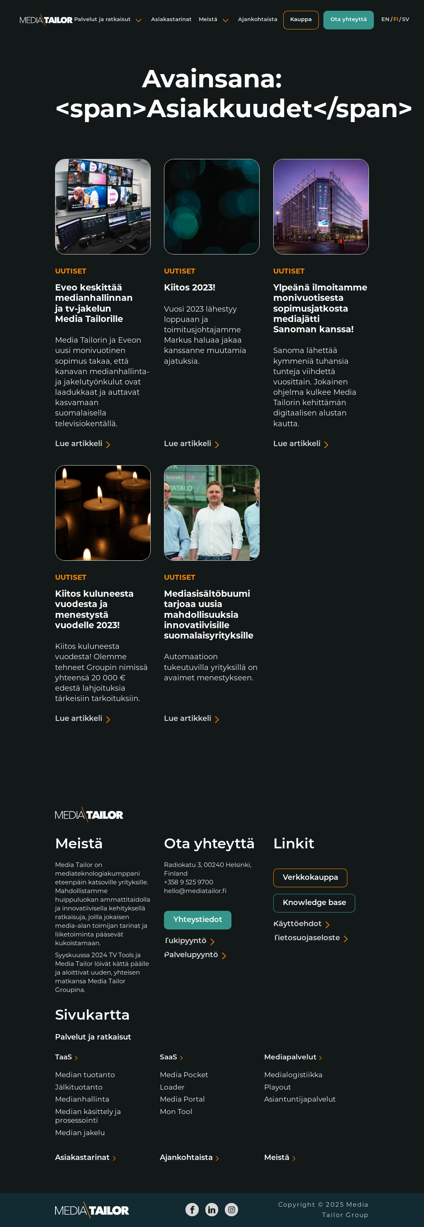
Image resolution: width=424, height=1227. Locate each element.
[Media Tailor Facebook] (192, 1209)
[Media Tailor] (46, 26)
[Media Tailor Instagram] (231, 1209)
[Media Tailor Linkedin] (212, 1209)
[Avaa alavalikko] (139, 26)
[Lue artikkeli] (103, 305)
